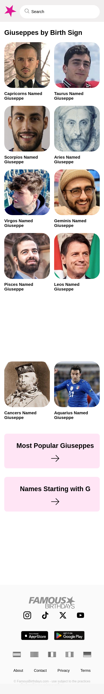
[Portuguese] (34, 654)
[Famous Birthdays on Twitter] (60, 615)
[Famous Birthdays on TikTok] (42, 615)
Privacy (63, 670)
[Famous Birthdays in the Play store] (69, 635)
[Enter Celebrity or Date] (60, 12)
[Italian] (69, 654)
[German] (87, 654)
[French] (52, 654)
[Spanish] (17, 654)
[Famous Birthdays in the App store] (34, 635)
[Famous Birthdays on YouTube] (79, 615)
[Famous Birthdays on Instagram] (24, 615)
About (18, 670)
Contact (40, 670)
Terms (85, 670)
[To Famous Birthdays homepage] (9, 11)
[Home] (52, 602)
